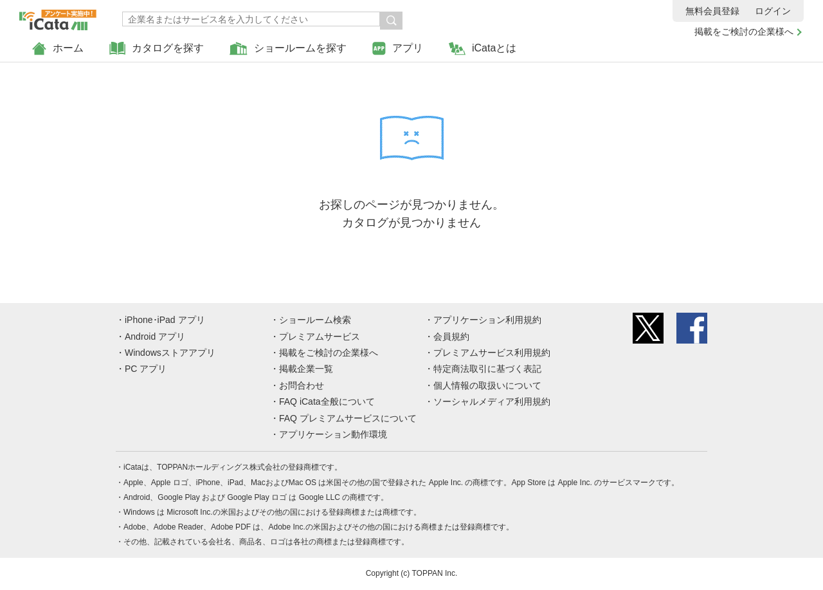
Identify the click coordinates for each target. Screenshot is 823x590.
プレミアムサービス (319, 336)
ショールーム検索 (315, 320)
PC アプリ (146, 369)
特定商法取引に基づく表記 (487, 369)
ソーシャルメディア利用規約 (491, 401)
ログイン (773, 11)
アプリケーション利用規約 (487, 320)
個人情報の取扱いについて (487, 385)
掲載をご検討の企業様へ (743, 31)
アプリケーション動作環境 (333, 434)
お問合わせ (301, 385)
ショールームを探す (288, 48)
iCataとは (482, 48)
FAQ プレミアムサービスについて (348, 418)
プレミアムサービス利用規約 (491, 352)
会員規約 (451, 336)
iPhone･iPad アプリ (165, 320)
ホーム (58, 48)
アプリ (397, 48)
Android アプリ (155, 336)
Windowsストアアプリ (170, 352)
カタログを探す (156, 48)
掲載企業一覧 (306, 369)
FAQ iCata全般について (327, 401)
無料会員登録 (712, 11)
